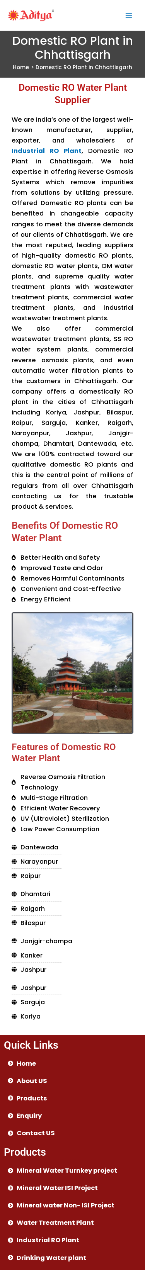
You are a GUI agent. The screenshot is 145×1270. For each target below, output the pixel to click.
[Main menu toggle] (128, 15)
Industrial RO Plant (47, 150)
